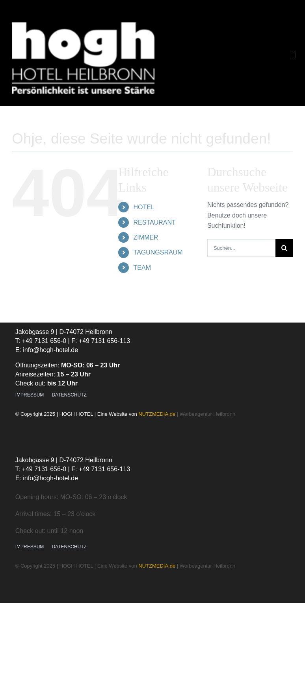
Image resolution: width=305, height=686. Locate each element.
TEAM (142, 267)
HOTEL (144, 207)
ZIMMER (146, 237)
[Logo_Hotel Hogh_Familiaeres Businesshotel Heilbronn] (83, 25)
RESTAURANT (155, 222)
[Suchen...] (241, 248)
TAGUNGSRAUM (158, 252)
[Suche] (284, 248)
